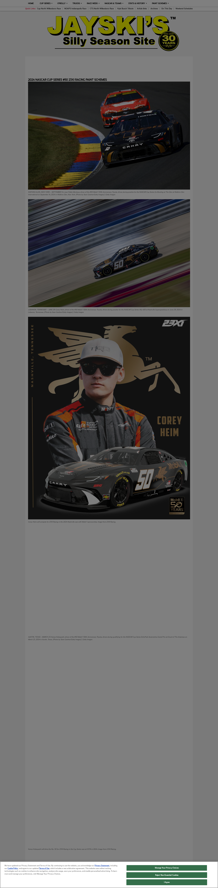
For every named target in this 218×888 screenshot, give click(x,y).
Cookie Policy (13, 868)
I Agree (167, 882)
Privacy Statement (102, 866)
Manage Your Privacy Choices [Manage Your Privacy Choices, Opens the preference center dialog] (167, 868)
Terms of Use (44, 868)
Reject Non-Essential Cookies (166, 875)
